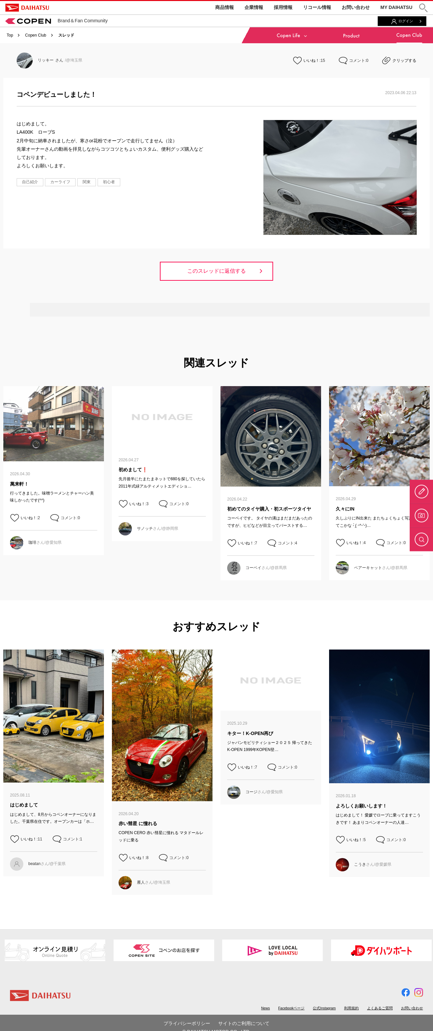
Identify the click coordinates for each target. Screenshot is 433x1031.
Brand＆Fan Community (56, 20)
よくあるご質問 (380, 1008)
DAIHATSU (27, 8)
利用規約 (351, 1008)
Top (10, 35)
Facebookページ (291, 1008)
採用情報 (283, 7)
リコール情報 (317, 7)
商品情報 (224, 7)
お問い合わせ (356, 7)
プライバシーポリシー (187, 1023)
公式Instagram (324, 1008)
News (265, 1008)
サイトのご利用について (243, 1023)
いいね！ (311, 60)
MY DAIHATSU (396, 7)
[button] (423, 7)
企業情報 (253, 7)
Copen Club (35, 35)
